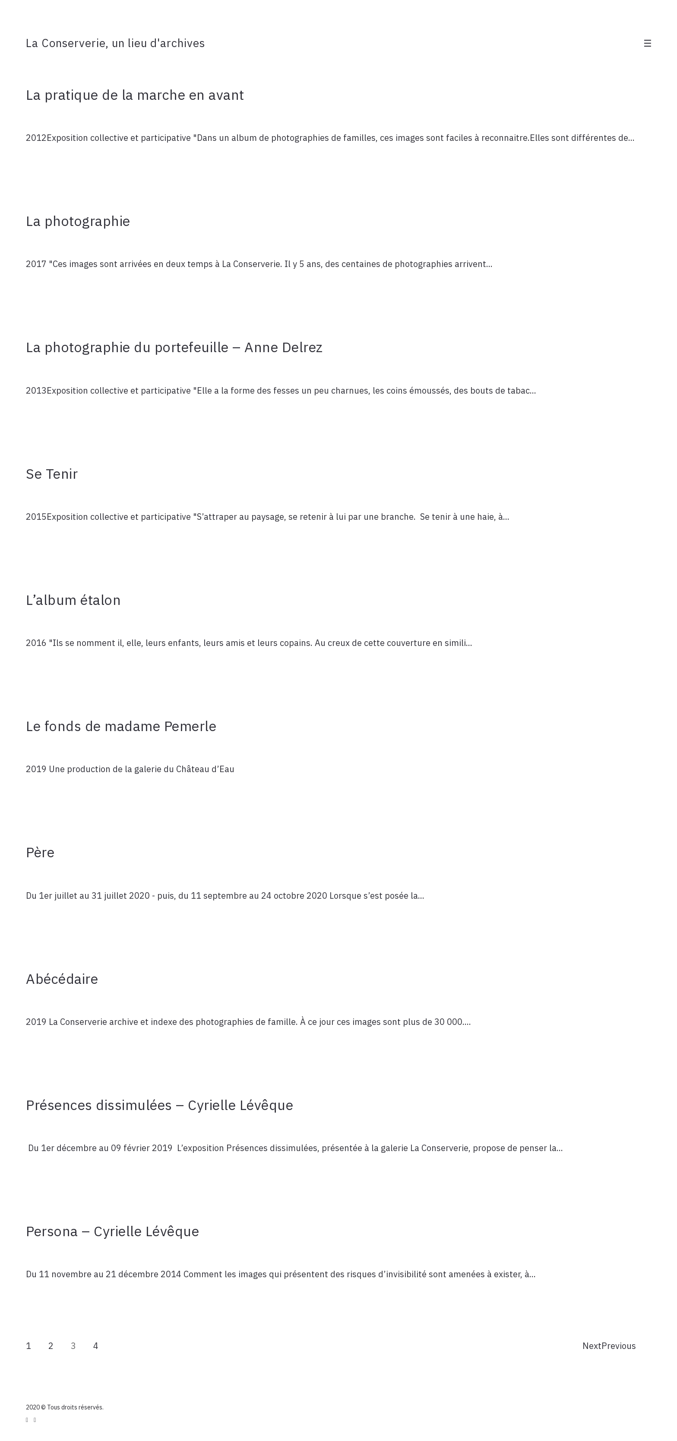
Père (40, 852)
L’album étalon (73, 600)
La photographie (78, 221)
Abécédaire (62, 979)
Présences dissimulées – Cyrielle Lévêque (159, 1105)
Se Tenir (52, 473)
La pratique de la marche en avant (135, 95)
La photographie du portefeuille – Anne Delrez (174, 347)
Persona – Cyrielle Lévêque (112, 1231)
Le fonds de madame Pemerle (121, 726)
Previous (618, 1346)
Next (591, 1346)
